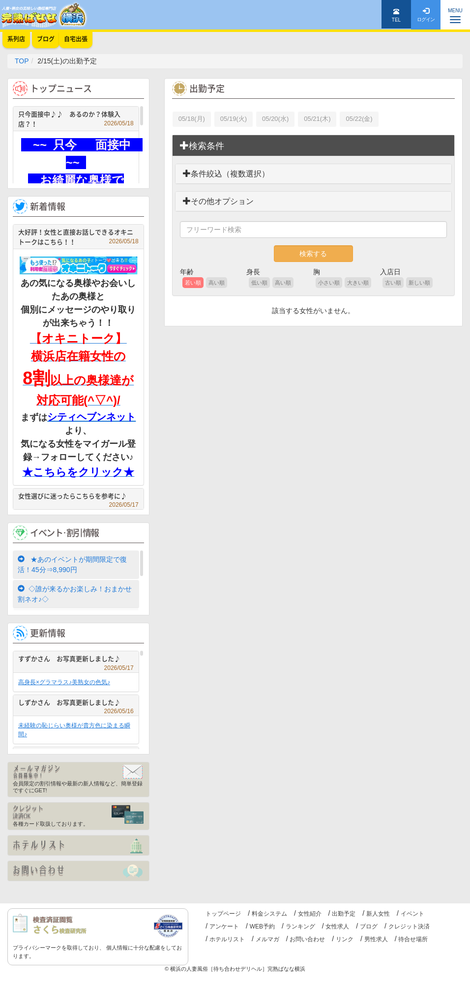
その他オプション (218, 201)
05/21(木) (317, 118)
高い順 (216, 283)
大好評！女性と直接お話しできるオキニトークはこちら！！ (78, 236)
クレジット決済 (409, 926)
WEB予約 (262, 926)
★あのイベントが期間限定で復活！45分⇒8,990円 (72, 564)
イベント (412, 913)
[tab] (313, 146)
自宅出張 (76, 38)
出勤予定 (343, 913)
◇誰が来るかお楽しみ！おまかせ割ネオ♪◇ (75, 594)
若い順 (193, 283)
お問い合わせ (307, 939)
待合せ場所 (413, 939)
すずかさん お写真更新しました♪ (76, 660)
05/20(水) (275, 118)
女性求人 (337, 926)
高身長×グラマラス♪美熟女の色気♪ (64, 682)
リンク (344, 939)
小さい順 (329, 283)
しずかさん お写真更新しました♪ (76, 703)
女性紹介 (310, 913)
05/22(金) (359, 118)
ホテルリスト (227, 939)
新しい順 (419, 283)
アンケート (224, 926)
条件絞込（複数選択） (226, 174)
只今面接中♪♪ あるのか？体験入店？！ (76, 118)
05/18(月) (191, 118)
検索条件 (202, 146)
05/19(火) (233, 118)
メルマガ (267, 939)
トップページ (223, 913)
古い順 (393, 283)
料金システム (269, 913)
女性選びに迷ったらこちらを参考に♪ (78, 497)
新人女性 (378, 913)
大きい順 (358, 283)
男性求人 (376, 939)
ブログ (369, 926)
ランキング (300, 926)
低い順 (259, 283)
